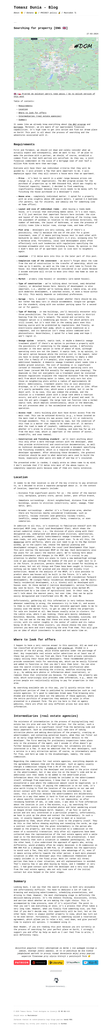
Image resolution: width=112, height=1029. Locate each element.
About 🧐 (18, 13)
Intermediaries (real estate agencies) (40, 116)
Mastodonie (32, 1015)
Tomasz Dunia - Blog (36, 7)
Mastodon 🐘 (70, 13)
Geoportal (19, 542)
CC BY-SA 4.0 (63, 1011)
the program (77, 124)
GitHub (64, 1023)
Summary (23, 119)
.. (15, 22)
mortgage (18, 127)
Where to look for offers (32, 113)
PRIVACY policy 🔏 (50, 13)
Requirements (26, 106)
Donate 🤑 (32, 13)
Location (23, 109)
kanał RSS (68, 1019)
